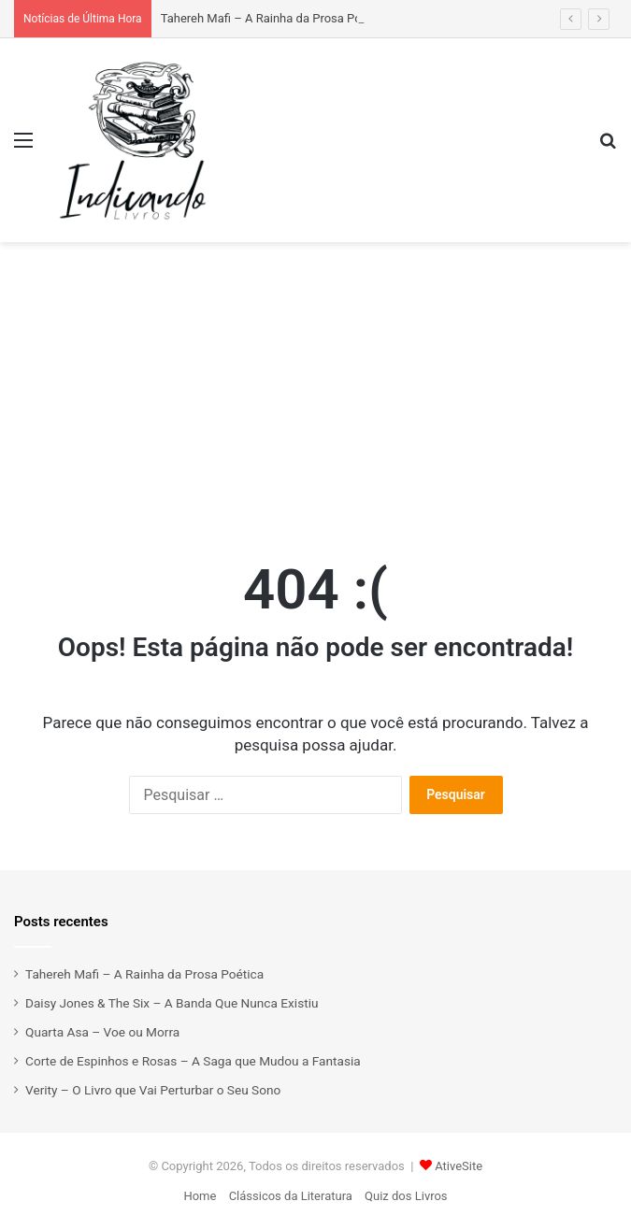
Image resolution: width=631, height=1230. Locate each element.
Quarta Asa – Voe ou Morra (102, 1031)
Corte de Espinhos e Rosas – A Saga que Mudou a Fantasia (193, 1060)
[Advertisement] (315, 382)
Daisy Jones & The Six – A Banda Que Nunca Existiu (172, 1002)
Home (199, 1196)
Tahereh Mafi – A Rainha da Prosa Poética (274, 18)
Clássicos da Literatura (290, 1196)
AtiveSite (458, 1166)
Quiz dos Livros (406, 1196)
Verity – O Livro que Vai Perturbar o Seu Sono (152, 1089)
